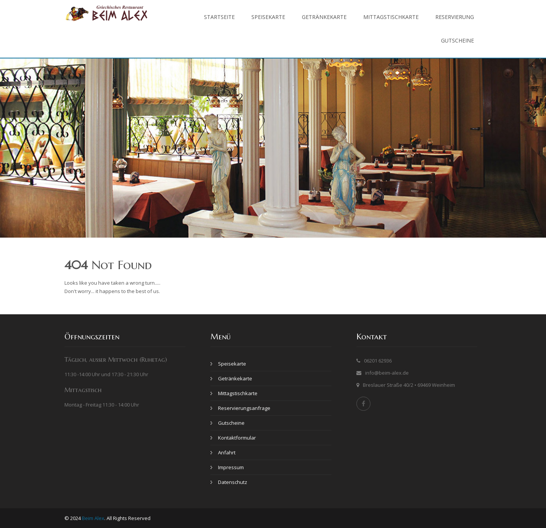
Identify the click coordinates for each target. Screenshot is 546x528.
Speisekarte (268, 16)
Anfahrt (226, 452)
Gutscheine (457, 40)
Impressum (231, 467)
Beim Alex (93, 518)
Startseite (219, 16)
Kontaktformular (237, 437)
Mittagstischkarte (391, 16)
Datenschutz (232, 482)
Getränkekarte (324, 16)
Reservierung (454, 16)
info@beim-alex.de (387, 372)
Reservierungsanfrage (244, 408)
